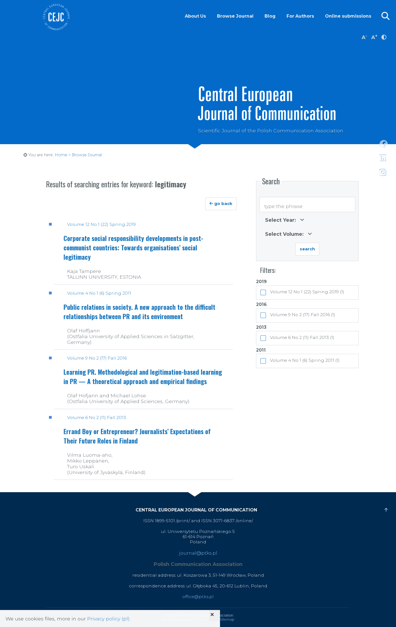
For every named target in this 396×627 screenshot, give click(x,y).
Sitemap (227, 619)
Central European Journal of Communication (56, 17)
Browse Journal (235, 16)
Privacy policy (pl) (108, 618)
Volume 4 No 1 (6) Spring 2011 (99, 293)
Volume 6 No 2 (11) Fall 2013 (96, 417)
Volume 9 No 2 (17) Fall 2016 (97, 358)
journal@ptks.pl (198, 553)
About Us (195, 16)
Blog (270, 16)
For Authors (300, 16)
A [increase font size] (374, 36)
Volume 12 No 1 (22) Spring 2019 (101, 224)
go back (221, 203)
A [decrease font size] (364, 36)
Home (61, 154)
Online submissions (348, 16)
